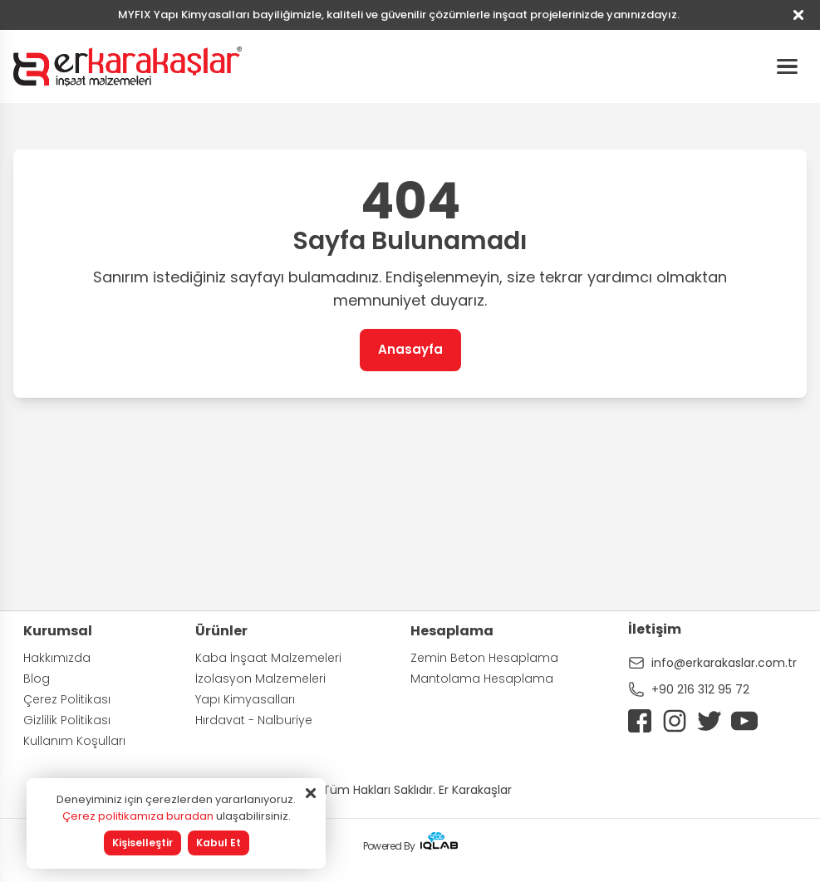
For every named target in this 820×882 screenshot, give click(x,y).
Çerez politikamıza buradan (138, 816)
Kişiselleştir (142, 842)
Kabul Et (218, 842)
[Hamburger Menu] (787, 66)
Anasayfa (410, 349)
